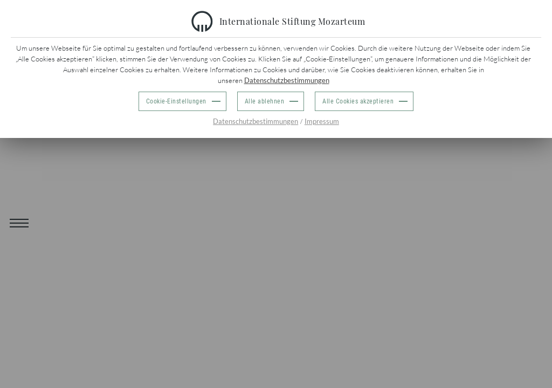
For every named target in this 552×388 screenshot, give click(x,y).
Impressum (322, 121)
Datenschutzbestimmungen (286, 80)
